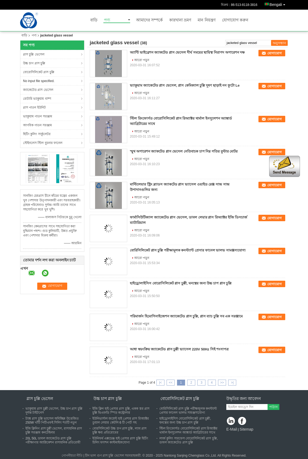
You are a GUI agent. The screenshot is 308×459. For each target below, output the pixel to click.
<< (170, 382)
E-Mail (231, 429)
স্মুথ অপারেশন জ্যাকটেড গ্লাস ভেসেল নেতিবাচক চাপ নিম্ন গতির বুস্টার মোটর (184, 151)
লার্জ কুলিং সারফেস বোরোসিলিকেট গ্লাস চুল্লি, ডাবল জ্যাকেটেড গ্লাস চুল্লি (188, 440)
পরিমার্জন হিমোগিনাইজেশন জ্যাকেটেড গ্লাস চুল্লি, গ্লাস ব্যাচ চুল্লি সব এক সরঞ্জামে (186, 316)
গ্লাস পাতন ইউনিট (34, 107)
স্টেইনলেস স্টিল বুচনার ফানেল (42, 143)
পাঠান (273, 407)
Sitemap (246, 429)
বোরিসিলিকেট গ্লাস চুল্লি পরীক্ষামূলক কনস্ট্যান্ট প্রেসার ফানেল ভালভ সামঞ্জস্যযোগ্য (188, 250)
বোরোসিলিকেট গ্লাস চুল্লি (38, 72)
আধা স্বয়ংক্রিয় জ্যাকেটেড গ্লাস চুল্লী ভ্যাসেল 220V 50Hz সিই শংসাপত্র (179, 349)
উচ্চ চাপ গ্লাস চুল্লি (34, 63)
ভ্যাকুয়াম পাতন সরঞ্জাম (37, 116)
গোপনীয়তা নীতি (72, 455)
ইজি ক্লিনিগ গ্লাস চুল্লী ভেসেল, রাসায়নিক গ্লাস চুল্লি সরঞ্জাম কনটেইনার (53, 430)
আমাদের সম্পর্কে (149, 20)
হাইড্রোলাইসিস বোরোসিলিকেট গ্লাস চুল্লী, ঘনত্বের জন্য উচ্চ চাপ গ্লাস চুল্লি (180, 283)
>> (222, 382)
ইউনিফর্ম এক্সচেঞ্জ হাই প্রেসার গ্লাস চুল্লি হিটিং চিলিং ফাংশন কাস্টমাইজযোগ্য (120, 440)
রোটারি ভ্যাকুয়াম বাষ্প (37, 99)
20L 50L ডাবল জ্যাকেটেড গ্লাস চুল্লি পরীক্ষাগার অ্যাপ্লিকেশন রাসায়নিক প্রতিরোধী (52, 440)
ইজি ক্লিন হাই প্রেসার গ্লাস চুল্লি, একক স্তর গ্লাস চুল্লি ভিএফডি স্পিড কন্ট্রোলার (120, 410)
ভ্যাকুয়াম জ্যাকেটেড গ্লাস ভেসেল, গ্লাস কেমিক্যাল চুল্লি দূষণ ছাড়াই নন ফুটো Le (185, 85)
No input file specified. (38, 81)
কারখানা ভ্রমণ (180, 20)
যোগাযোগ (274, 53)
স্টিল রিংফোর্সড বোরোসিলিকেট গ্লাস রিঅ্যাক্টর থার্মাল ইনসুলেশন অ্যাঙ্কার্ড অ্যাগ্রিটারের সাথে (188, 430)
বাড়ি (93, 20)
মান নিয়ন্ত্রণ (206, 20)
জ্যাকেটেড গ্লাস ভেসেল (38, 90)
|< (160, 382)
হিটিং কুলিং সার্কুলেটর (37, 134)
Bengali (278, 4)
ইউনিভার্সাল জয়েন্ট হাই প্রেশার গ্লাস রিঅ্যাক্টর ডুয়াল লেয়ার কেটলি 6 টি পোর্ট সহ (120, 420)
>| (232, 382)
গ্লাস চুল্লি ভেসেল (33, 54)
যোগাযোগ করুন (235, 20)
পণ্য (107, 20)
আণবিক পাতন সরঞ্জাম (37, 125)
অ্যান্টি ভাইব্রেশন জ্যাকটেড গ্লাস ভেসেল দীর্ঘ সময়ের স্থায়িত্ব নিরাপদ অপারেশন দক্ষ (187, 52)
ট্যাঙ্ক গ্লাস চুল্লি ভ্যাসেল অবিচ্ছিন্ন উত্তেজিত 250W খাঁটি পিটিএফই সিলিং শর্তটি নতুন (52, 420)
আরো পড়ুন (141, 60)
